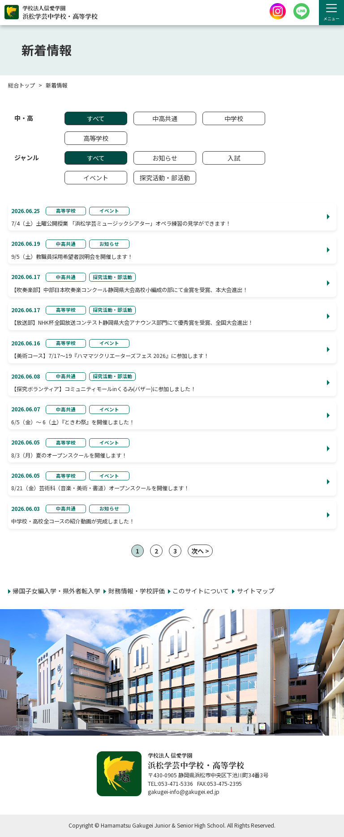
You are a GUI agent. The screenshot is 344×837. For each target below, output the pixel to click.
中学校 (233, 118)
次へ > (200, 550)
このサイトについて (200, 590)
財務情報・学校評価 (136, 590)
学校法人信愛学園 (60, 12)
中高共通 (164, 118)
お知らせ (164, 157)
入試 (234, 157)
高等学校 (95, 138)
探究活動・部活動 (165, 177)
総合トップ (21, 85)
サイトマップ (256, 590)
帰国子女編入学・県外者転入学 (56, 590)
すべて (96, 118)
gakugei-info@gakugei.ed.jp (183, 792)
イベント (95, 177)
